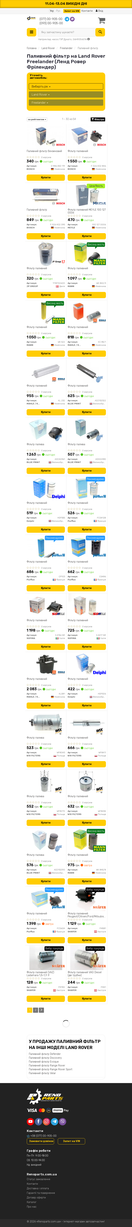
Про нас (31, 1206)
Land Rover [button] (41, 94)
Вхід (99, 10)
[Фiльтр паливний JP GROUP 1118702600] (46, 253)
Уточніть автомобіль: (38, 76)
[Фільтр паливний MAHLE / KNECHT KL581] (45, 664)
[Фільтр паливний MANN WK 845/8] (86, 840)
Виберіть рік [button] (41, 86)
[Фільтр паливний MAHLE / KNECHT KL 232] (45, 371)
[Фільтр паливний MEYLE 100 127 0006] (86, 195)
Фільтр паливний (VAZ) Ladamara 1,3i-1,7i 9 (40, 974)
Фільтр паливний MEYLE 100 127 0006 (87, 211)
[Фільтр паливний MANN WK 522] (45, 312)
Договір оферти (36, 1197)
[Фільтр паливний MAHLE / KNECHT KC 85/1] (86, 312)
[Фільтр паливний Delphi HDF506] (86, 664)
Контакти (87, 10)
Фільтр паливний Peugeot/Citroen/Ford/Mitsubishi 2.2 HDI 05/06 (87, 915)
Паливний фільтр (37, 209)
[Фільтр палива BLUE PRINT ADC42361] (45, 429)
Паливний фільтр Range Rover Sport (50, 1069)
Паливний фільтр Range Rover (47, 1065)
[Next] (41, 1010)
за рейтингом (37, 119)
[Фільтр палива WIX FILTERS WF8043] (45, 723)
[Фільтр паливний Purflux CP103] (46, 547)
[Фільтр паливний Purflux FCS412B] (86, 488)
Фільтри (98, 119)
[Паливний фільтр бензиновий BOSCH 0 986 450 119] (45, 136)
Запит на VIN (71, 11)
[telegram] (54, 1121)
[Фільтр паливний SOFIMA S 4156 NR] (45, 605)
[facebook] (38, 1121)
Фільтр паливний (78, 151)
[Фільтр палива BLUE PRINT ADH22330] (86, 429)
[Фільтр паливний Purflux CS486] (86, 547)
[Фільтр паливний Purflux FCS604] (45, 898)
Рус (58, 10)
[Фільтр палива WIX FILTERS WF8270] (46, 781)
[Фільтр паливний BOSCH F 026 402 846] (86, 136)
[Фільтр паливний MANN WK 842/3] (86, 253)
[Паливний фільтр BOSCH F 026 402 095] (45, 195)
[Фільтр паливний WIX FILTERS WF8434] (87, 781)
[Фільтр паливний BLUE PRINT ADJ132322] (87, 371)
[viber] (62, 1121)
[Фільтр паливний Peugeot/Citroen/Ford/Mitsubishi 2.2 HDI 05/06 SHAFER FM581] (86, 898)
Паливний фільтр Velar (42, 1073)
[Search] (100, 32)
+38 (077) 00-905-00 (43, 1135)
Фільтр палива (35, 444)
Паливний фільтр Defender (45, 1054)
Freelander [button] (40, 102)
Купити (46, 177)
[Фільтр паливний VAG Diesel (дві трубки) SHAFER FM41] (86, 957)
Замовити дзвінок (41, 1141)
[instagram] (46, 1121)
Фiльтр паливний (37, 268)
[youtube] (30, 1121)
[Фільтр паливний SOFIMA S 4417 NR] (86, 605)
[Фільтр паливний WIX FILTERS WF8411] (86, 723)
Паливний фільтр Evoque (44, 1061)
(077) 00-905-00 (51, 19)
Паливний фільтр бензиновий (44, 151)
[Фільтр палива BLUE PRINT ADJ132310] (45, 840)
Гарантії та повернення (41, 1193)
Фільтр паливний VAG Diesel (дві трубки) (85, 974)
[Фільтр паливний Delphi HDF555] (45, 488)
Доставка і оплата (38, 1188)
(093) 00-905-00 (51, 23)
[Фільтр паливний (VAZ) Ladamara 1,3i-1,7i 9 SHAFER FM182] (45, 957)
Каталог (31, 1202)
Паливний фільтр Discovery (45, 1057)
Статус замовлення (38, 1179)
